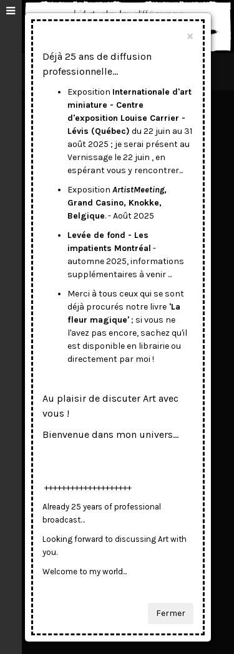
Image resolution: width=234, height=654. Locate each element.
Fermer (170, 613)
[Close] (190, 35)
